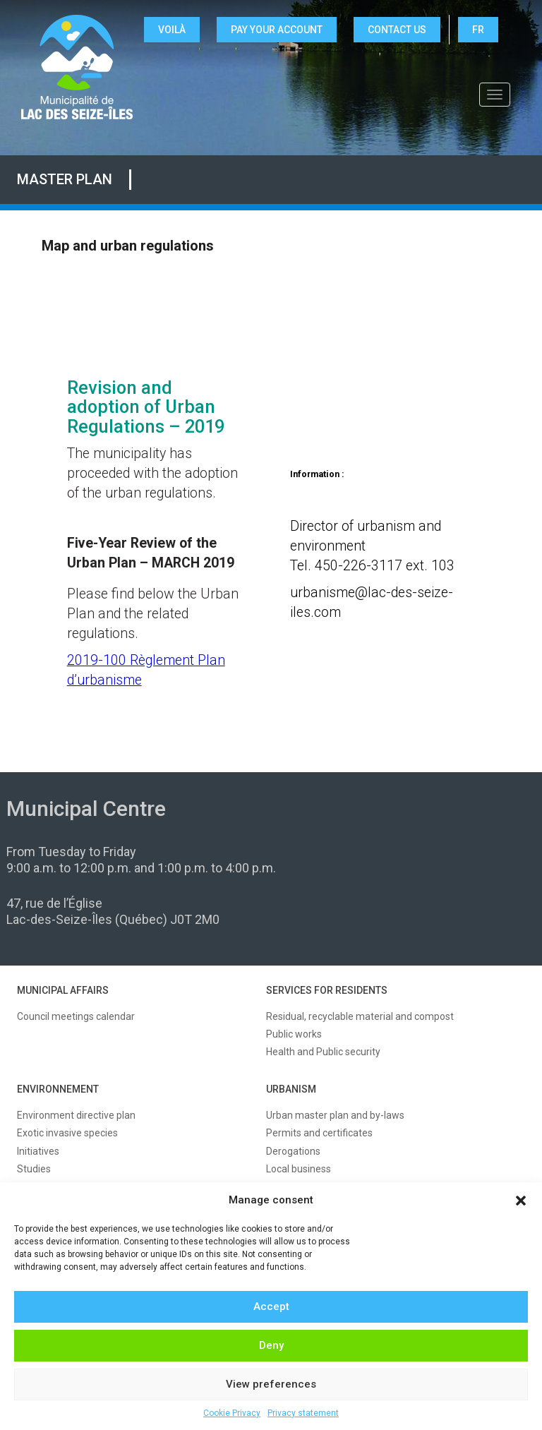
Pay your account (277, 29)
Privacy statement (303, 1413)
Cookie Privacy (231, 1413)
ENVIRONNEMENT (58, 1089)
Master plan (64, 179)
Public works (294, 1034)
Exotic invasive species (67, 1132)
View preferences (271, 1384)
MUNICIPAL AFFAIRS (63, 990)
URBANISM (291, 1089)
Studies (34, 1168)
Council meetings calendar (76, 1016)
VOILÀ (172, 29)
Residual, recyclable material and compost (360, 1016)
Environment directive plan (76, 1115)
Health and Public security (323, 1051)
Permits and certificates (319, 1132)
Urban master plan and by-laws (335, 1115)
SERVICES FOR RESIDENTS (326, 990)
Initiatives (38, 1151)
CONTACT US (397, 29)
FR (478, 29)
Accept (271, 1306)
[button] (521, 1201)
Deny (271, 1345)
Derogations (293, 1151)
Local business (298, 1168)
